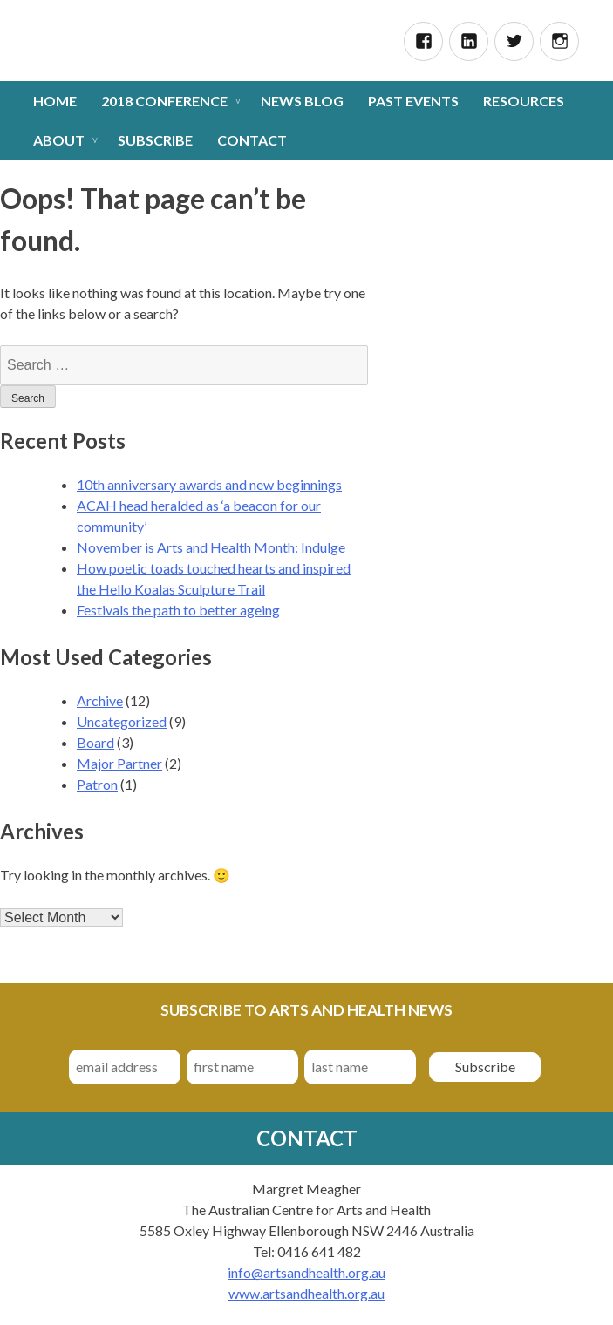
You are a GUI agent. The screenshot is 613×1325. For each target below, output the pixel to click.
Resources (523, 100)
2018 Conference (164, 100)
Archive (100, 700)
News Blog (302, 100)
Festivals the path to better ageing (178, 609)
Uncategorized (122, 721)
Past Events (413, 100)
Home (55, 100)
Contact (252, 140)
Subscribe (155, 140)
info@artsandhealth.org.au (306, 1272)
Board (95, 742)
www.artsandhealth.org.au (306, 1293)
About (59, 140)
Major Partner (119, 763)
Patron (97, 784)
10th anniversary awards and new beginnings (209, 484)
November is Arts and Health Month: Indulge (211, 547)
